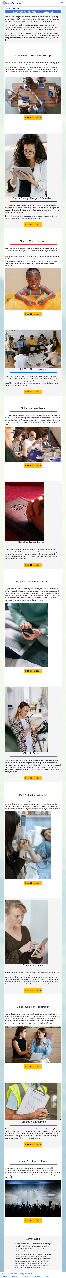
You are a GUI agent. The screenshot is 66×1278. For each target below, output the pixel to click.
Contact (14, 1276)
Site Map (37, 1276)
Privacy (25, 1276)
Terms (47, 1276)
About (5, 1276)
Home (8, 8)
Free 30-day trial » (33, 117)
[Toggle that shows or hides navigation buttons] (62, 3)
